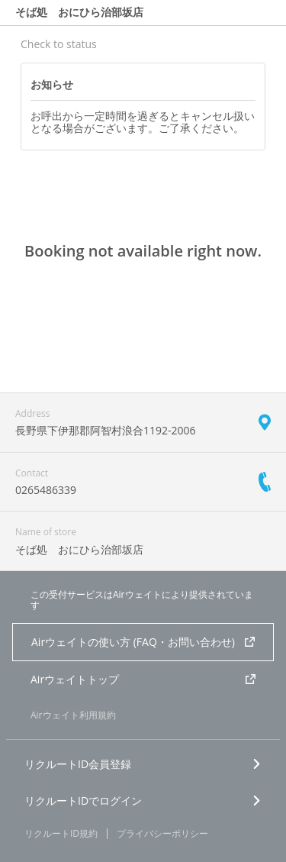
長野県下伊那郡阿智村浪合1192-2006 (105, 430)
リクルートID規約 (61, 833)
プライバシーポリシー (162, 833)
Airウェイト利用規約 (73, 715)
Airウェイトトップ (143, 679)
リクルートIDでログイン (143, 800)
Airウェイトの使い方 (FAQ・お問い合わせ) (143, 641)
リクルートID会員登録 (143, 764)
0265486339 (45, 490)
